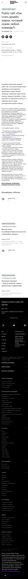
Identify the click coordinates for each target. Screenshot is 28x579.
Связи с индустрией (7, 491)
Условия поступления (7, 502)
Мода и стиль (5, 400)
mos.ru (13, 137)
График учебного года (7, 508)
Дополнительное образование (14, 391)
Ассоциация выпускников (8, 517)
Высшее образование (14, 378)
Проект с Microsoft (7, 544)
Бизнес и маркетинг (7, 385)
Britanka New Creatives (8, 540)
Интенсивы (14, 428)
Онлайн (4, 447)
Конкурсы (4, 523)
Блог (3, 479)
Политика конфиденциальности (10, 549)
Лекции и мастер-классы (8, 9)
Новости (4, 475)
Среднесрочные (6, 417)
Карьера (14, 514)
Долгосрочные (5, 466)
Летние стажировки (7, 527)
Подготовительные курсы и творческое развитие (12, 415)
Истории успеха (4, 344)
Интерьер (4, 445)
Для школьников (14, 461)
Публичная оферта (6, 550)
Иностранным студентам (8, 506)
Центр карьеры (6, 519)
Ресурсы (4, 487)
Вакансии (4, 493)
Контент (4, 435)
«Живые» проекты (6, 536)
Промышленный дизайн (8, 443)
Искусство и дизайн (7, 381)
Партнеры (4, 489)
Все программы (6, 387)
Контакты (4, 495)
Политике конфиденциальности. (11, 571)
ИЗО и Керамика (6, 419)
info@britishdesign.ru (20, 334)
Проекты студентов (14, 532)
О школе (14, 472)
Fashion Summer (6, 542)
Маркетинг (4, 433)
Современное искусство (8, 398)
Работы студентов (4, 350)
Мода (3, 431)
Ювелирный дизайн (7, 402)
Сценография (5, 404)
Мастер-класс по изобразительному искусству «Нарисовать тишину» (14, 231)
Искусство (4, 449)
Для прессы (5, 485)
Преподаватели (6, 481)
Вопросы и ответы (6, 510)
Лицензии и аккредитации (8, 483)
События (4, 340)
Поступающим (14, 499)
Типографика (5, 450)
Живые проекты (6, 521)
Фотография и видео (7, 406)
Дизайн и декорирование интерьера (11, 410)
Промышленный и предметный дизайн (12, 408)
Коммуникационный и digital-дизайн (11, 394)
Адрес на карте (19, 336)
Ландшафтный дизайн (7, 421)
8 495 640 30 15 (19, 331)
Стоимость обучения (7, 504)
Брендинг (4, 439)
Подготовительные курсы (8, 383)
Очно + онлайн (5, 454)
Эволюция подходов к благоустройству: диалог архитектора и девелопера (14, 283)
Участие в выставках (7, 525)
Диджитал (4, 441)
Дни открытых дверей (4, 334)
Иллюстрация (5, 396)
